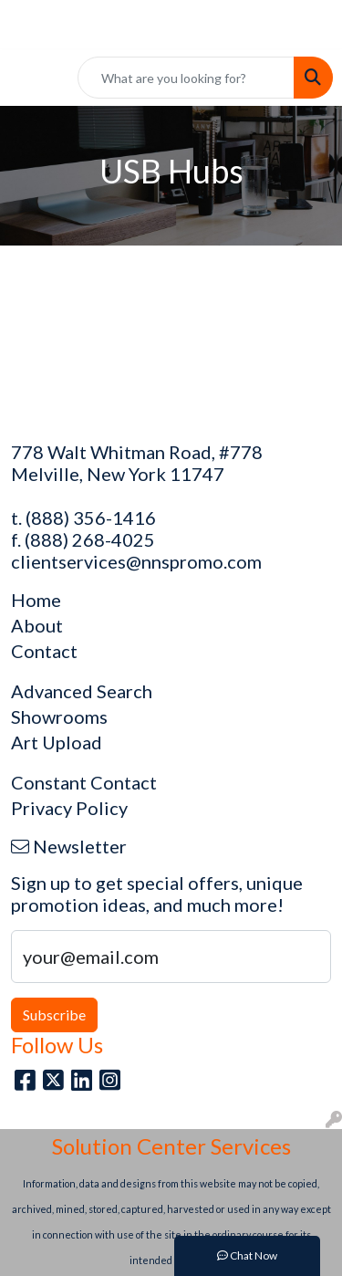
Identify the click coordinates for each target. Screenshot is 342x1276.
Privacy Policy (69, 808)
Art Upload (56, 742)
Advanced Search (81, 691)
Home (36, 600)
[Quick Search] (186, 78)
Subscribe (54, 1014)
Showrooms (59, 716)
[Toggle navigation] (28, 78)
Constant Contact (84, 782)
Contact (44, 651)
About (37, 625)
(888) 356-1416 (91, 517)
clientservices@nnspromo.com (136, 561)
